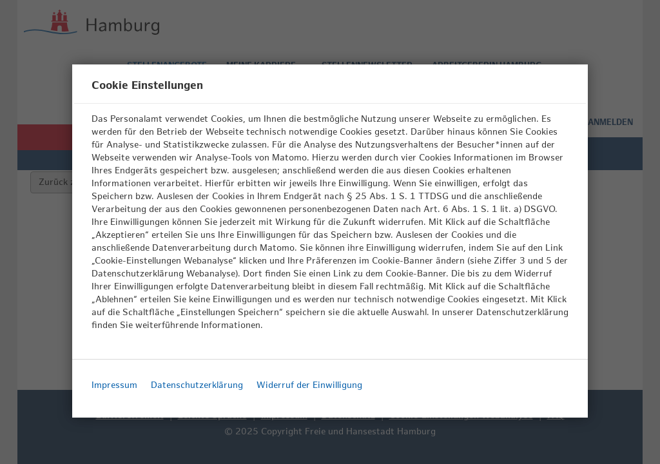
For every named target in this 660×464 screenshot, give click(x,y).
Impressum (114, 385)
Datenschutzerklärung (197, 385)
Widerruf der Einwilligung (309, 385)
